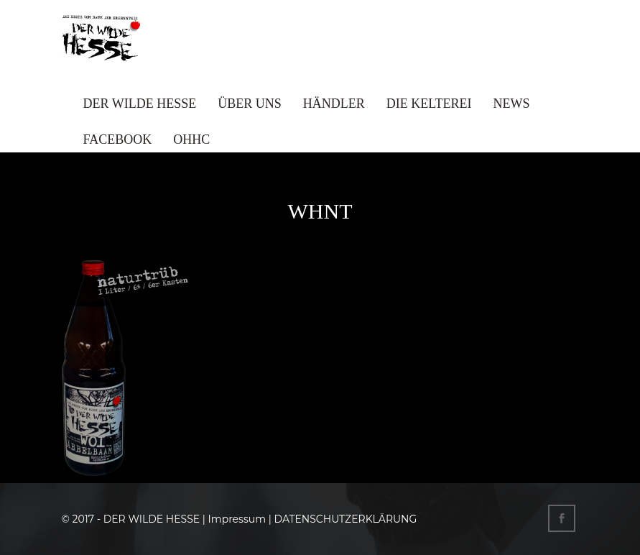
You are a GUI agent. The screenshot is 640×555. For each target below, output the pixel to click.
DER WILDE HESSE (140, 103)
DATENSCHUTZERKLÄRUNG (345, 519)
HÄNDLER (334, 103)
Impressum (237, 519)
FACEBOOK (117, 139)
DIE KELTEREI (429, 103)
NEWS (511, 103)
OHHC (191, 139)
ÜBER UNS (250, 103)
